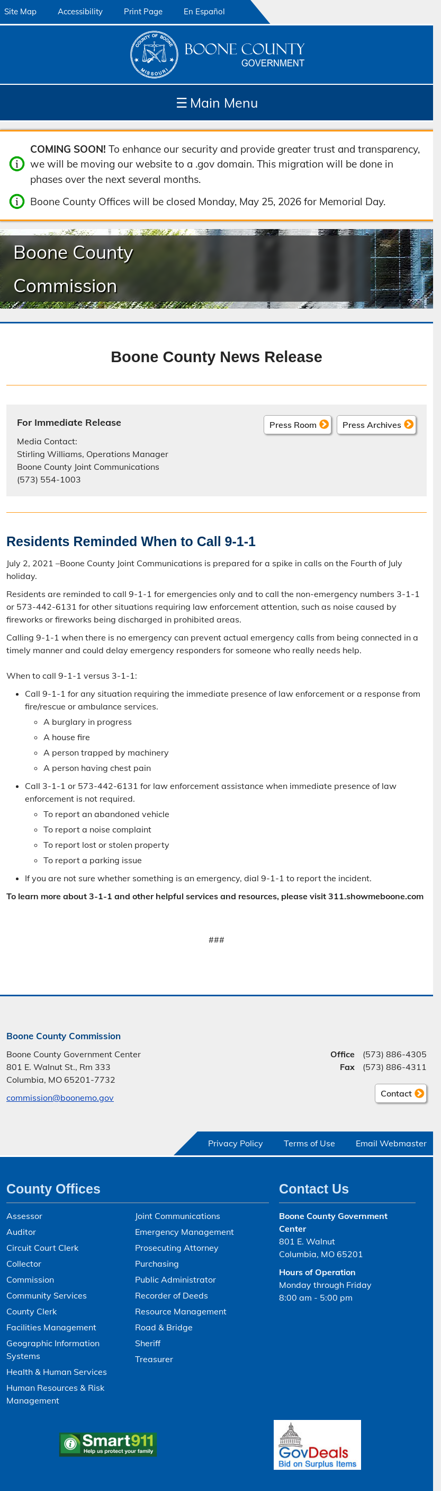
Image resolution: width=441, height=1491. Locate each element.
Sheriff (147, 1343)
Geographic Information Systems (53, 1349)
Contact (393, 1095)
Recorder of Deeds (171, 1295)
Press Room (293, 424)
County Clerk (31, 1311)
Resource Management (181, 1311)
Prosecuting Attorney (177, 1247)
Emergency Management (184, 1231)
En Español (204, 11)
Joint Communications (177, 1216)
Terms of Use (309, 1143)
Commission (30, 1279)
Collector (23, 1263)
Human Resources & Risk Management (55, 1394)
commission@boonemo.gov (60, 1097)
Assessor (24, 1216)
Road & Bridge (164, 1327)
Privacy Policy (235, 1143)
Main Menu (217, 102)
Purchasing (157, 1263)
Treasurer (154, 1359)
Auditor (21, 1231)
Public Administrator (175, 1279)
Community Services (46, 1295)
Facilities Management (51, 1327)
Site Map (20, 11)
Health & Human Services (56, 1371)
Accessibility (80, 11)
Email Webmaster (391, 1143)
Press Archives (372, 424)
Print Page (143, 11)
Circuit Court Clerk (42, 1247)
